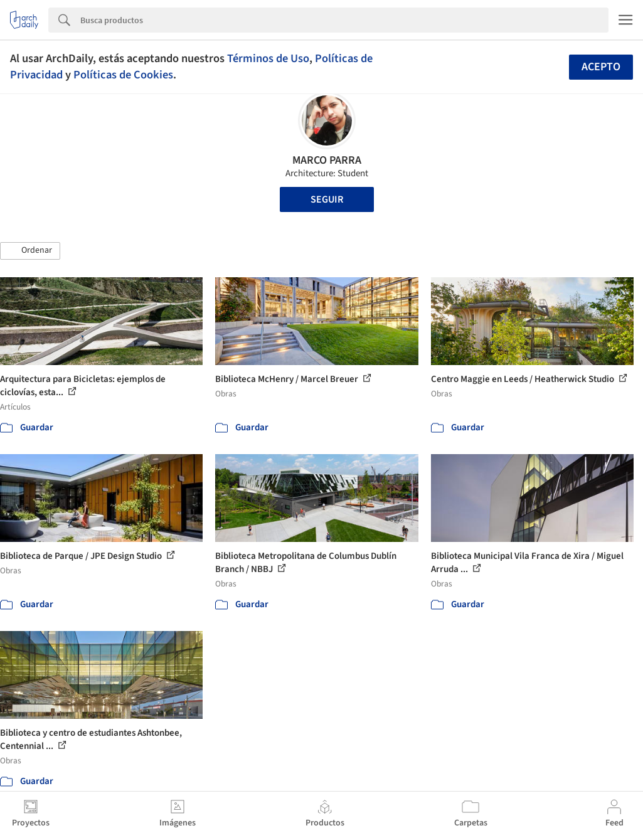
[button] (30, 251)
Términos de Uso (268, 58)
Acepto (601, 67)
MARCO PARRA (326, 160)
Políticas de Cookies (123, 74)
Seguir (327, 199)
